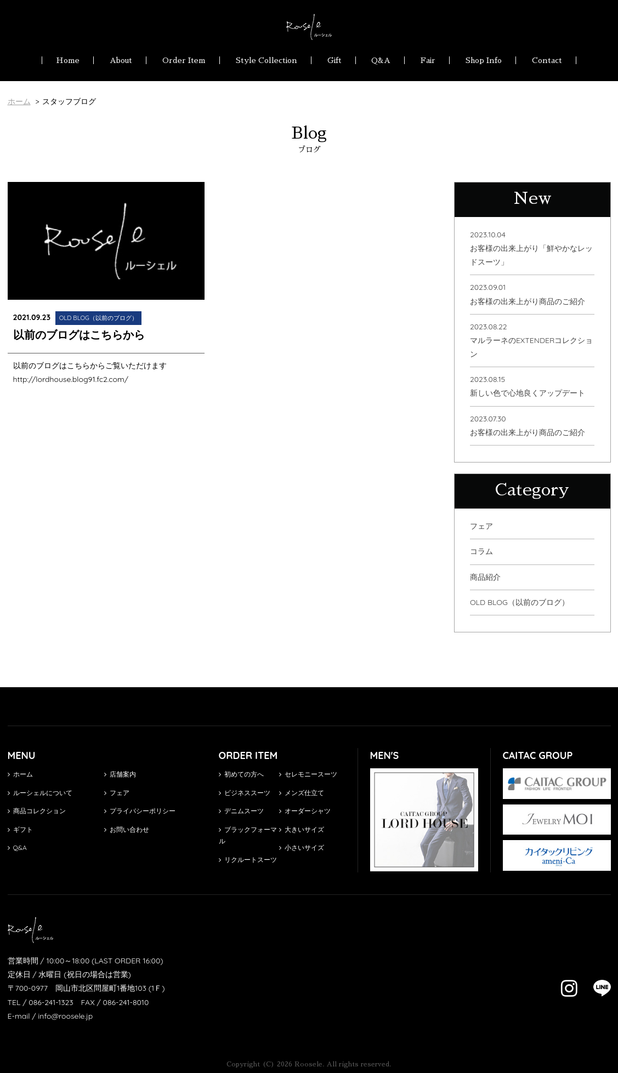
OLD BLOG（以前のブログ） (519, 602)
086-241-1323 (51, 1002)
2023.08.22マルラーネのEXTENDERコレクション (531, 340)
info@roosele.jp (65, 1016)
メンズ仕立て (301, 793)
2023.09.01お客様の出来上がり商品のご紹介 (527, 294)
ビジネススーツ (244, 793)
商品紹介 (485, 577)
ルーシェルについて (40, 793)
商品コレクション (37, 811)
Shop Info (484, 60)
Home (68, 60)
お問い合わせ (126, 829)
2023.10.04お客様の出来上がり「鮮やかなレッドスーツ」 (531, 248)
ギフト (20, 829)
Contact (547, 60)
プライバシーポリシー (139, 811)
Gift (334, 60)
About (121, 60)
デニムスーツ (241, 811)
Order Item (184, 60)
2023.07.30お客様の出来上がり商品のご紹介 (527, 425)
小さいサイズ (301, 847)
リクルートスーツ (248, 859)
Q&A (380, 60)
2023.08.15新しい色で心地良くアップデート (527, 386)
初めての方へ (241, 774)
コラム (481, 551)
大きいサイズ (301, 829)
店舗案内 (120, 774)
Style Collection (266, 60)
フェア (481, 526)
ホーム (20, 774)
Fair (428, 60)
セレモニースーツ (308, 774)
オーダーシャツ (305, 811)
